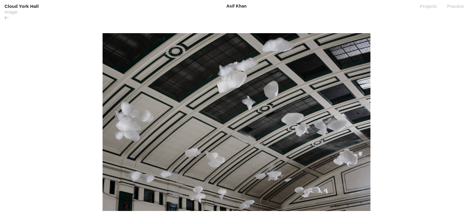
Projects (428, 6)
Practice (455, 6)
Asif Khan (236, 6)
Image (11, 11)
